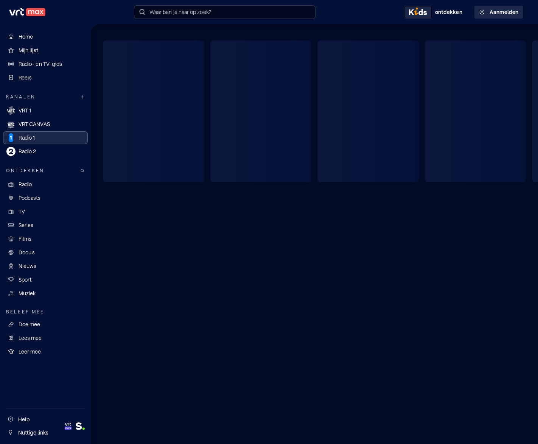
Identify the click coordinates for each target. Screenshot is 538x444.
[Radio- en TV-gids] (45, 64)
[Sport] (45, 279)
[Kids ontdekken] (434, 12)
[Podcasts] (45, 198)
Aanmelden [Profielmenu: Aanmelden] (498, 12)
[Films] (45, 238)
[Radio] (45, 184)
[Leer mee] (45, 351)
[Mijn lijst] (45, 50)
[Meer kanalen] (82, 97)
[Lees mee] (45, 338)
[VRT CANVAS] (45, 124)
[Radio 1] (45, 137)
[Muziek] (45, 293)
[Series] (45, 225)
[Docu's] (45, 252)
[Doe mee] (45, 324)
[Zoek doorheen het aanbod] (82, 171)
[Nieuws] (45, 266)
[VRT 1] (45, 110)
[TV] (45, 211)
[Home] (45, 36)
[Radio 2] (45, 151)
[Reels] (45, 77)
